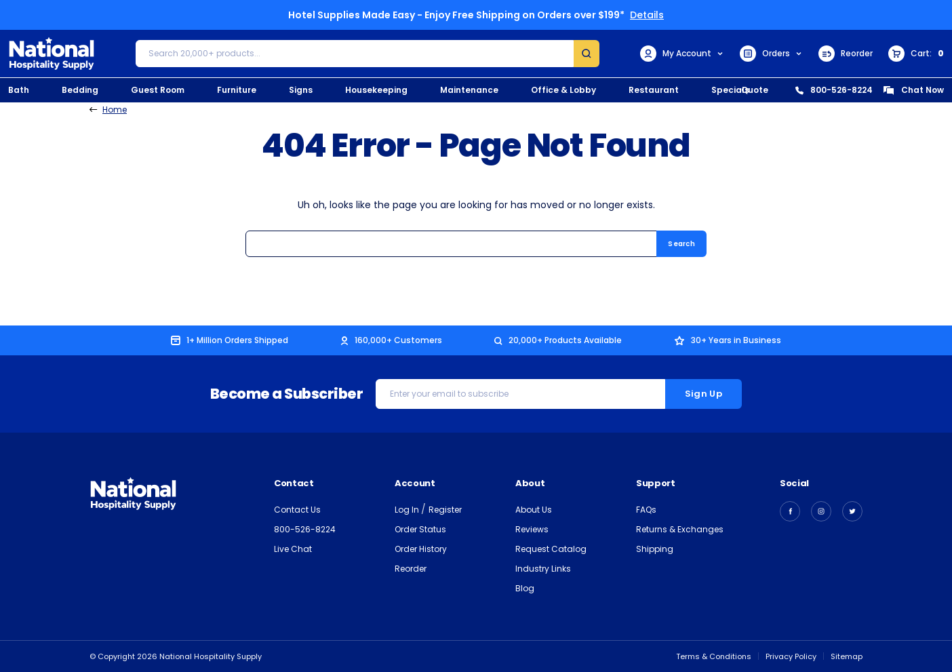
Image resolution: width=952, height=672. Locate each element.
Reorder (845, 53)
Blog (524, 588)
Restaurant (654, 90)
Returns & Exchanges (679, 529)
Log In (408, 509)
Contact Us (297, 509)
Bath (18, 90)
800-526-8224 (834, 90)
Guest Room (157, 90)
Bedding (80, 90)
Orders (771, 53)
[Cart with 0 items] (916, 53)
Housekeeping (376, 90)
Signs (301, 90)
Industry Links (543, 568)
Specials (730, 90)
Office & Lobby (563, 90)
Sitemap (846, 656)
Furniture (236, 90)
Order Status (420, 529)
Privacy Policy (791, 656)
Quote (754, 90)
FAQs (646, 509)
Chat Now (913, 90)
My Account (682, 53)
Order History (421, 549)
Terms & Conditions (713, 656)
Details (647, 15)
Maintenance (469, 90)
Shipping (654, 549)
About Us (533, 509)
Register (445, 509)
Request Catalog (551, 549)
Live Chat (293, 549)
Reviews (532, 529)
